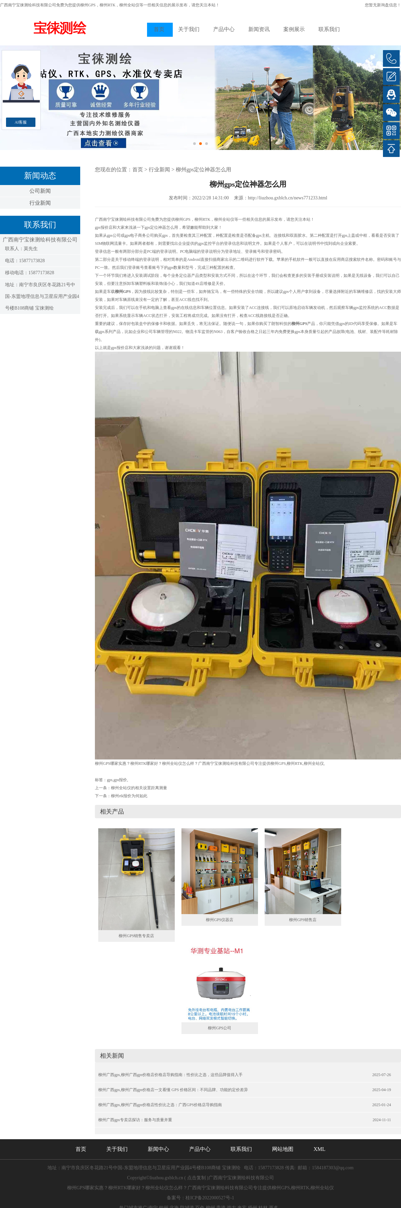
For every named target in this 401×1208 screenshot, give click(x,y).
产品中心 (224, 29)
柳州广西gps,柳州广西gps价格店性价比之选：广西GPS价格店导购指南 (160, 1104)
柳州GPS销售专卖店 (136, 935)
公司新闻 (40, 191)
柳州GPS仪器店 (219, 919)
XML (319, 1149)
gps (110, 780)
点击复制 (196, 1177)
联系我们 (329, 29)
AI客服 (21, 122)
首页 (159, 29)
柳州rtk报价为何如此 (129, 796)
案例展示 (294, 29)
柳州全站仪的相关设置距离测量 (139, 788)
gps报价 (120, 780)
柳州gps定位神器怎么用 (203, 169)
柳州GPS (88, 5)
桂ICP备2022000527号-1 (209, 1197)
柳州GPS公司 (219, 1028)
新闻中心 (158, 1149)
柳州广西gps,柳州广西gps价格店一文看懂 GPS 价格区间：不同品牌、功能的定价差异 (173, 1089)
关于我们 (188, 29)
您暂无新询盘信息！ (383, 5)
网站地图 (282, 1149)
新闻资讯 (259, 29)
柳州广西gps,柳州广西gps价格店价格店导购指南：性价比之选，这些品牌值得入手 (170, 1074)
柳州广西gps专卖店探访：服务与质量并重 (135, 1119)
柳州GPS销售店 (302, 919)
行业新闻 (40, 203)
